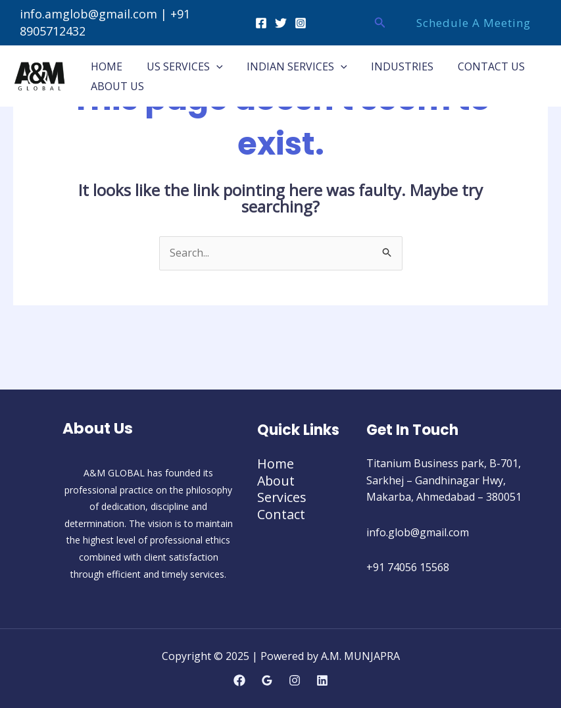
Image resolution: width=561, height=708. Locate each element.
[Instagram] (300, 23)
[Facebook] (261, 23)
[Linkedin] (322, 680)
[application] (211, 66)
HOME (105, 66)
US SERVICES (180, 66)
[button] (380, 23)
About (276, 481)
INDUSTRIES (391, 66)
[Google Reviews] (267, 680)
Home (276, 463)
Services (282, 497)
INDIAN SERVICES (289, 66)
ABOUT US (116, 86)
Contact (281, 514)
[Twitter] (281, 23)
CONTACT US (477, 66)
